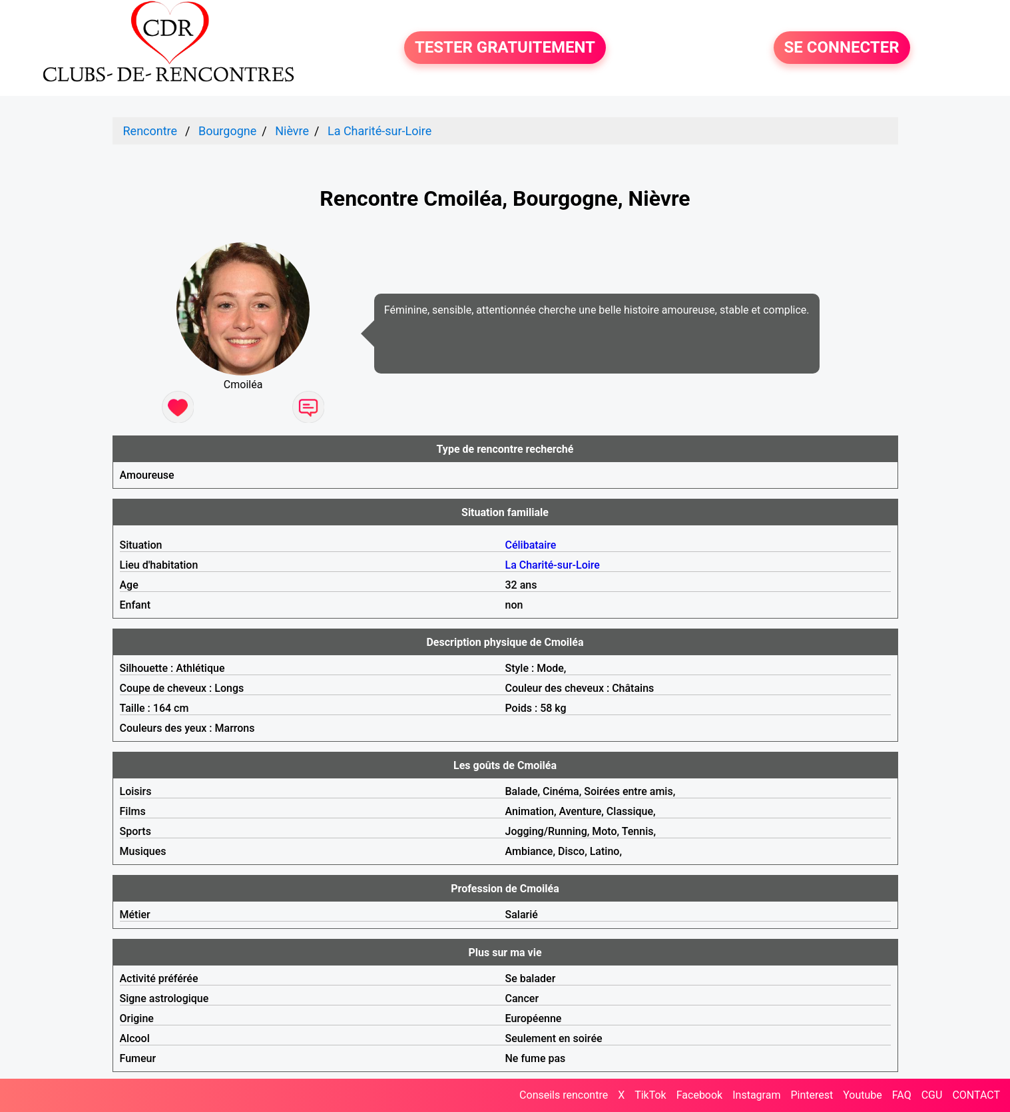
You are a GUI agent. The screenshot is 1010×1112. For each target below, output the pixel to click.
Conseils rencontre (563, 1095)
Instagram (756, 1095)
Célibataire (531, 545)
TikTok (650, 1095)
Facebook (699, 1095)
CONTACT (976, 1095)
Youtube (862, 1095)
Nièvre (292, 131)
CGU (932, 1095)
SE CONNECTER (841, 48)
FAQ (901, 1095)
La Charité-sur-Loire (379, 131)
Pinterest (811, 1095)
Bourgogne (227, 131)
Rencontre (150, 131)
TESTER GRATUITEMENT (505, 48)
